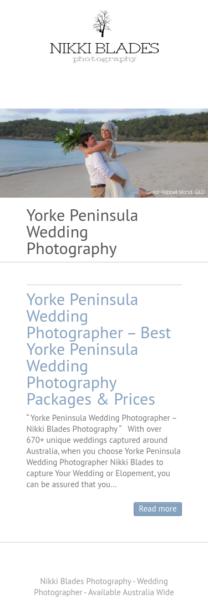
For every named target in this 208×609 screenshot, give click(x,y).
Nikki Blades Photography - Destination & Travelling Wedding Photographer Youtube (112, 562)
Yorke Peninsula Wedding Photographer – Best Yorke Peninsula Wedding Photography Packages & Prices (99, 348)
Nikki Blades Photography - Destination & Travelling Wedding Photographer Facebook (79, 562)
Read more (157, 508)
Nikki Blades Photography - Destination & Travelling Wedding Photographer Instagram (129, 562)
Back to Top (192, 593)
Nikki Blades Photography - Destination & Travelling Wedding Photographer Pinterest (96, 562)
